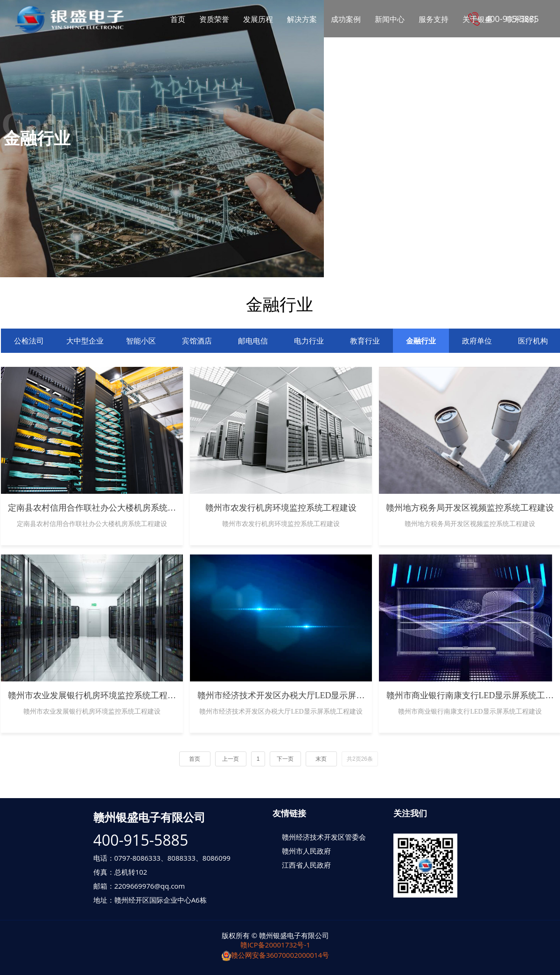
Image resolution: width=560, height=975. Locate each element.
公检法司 (29, 341)
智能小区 (141, 341)
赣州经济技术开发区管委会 (324, 837)
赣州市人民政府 (306, 851)
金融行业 (421, 341)
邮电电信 (253, 341)
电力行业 (309, 341)
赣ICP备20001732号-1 (275, 944)
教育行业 (365, 341)
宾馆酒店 (197, 341)
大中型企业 (85, 341)
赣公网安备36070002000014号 (275, 955)
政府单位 (477, 341)
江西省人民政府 (306, 865)
